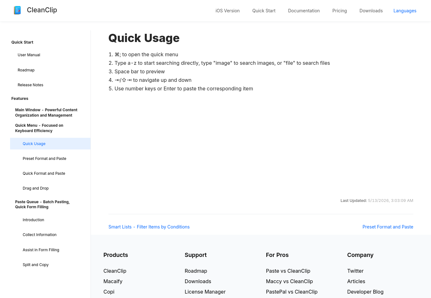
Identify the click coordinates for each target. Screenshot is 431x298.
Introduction (33, 219)
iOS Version (228, 10)
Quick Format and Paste (44, 173)
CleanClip (114, 271)
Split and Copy (36, 264)
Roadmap (26, 70)
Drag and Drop (36, 188)
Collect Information (39, 234)
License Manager (205, 292)
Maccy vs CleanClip (289, 281)
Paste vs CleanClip (288, 271)
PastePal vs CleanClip (292, 292)
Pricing (339, 10)
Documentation (304, 10)
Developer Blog (365, 292)
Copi (108, 292)
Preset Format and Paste (44, 158)
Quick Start (263, 10)
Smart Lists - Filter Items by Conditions (149, 226)
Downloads (371, 10)
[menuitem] (227, 10)
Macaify (113, 281)
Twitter (355, 271)
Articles (356, 281)
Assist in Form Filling (41, 249)
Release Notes (30, 84)
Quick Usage (34, 143)
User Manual (29, 54)
